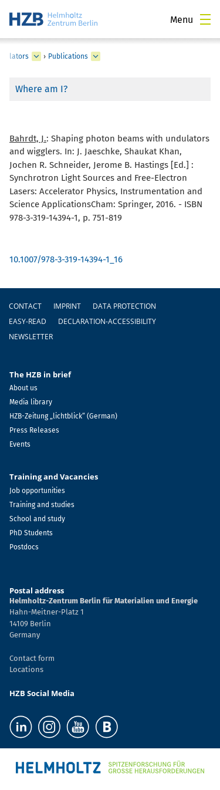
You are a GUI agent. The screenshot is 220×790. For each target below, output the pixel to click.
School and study (37, 519)
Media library (30, 402)
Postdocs (24, 547)
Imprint (67, 306)
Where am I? (41, 88)
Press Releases (34, 430)
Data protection (124, 306)
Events (20, 444)
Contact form (32, 658)
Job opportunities (37, 491)
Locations (26, 669)
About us (23, 388)
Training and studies (42, 505)
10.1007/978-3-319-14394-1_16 (66, 259)
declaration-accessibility (107, 321)
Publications (68, 56)
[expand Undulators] (36, 56)
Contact (25, 306)
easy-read (27, 321)
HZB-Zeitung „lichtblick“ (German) (63, 416)
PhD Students (31, 533)
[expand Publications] (95, 56)
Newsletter (31, 337)
